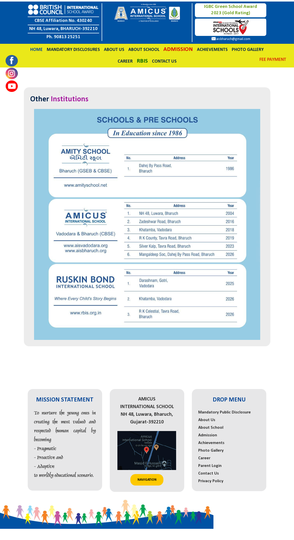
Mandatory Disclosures (73, 48)
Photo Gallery (248, 48)
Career (125, 60)
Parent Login (210, 464)
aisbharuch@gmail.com (233, 37)
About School (143, 48)
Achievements (212, 48)
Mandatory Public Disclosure (224, 411)
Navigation (147, 478)
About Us (114, 48)
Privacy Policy (210, 480)
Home (36, 48)
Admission (207, 434)
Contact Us (164, 60)
